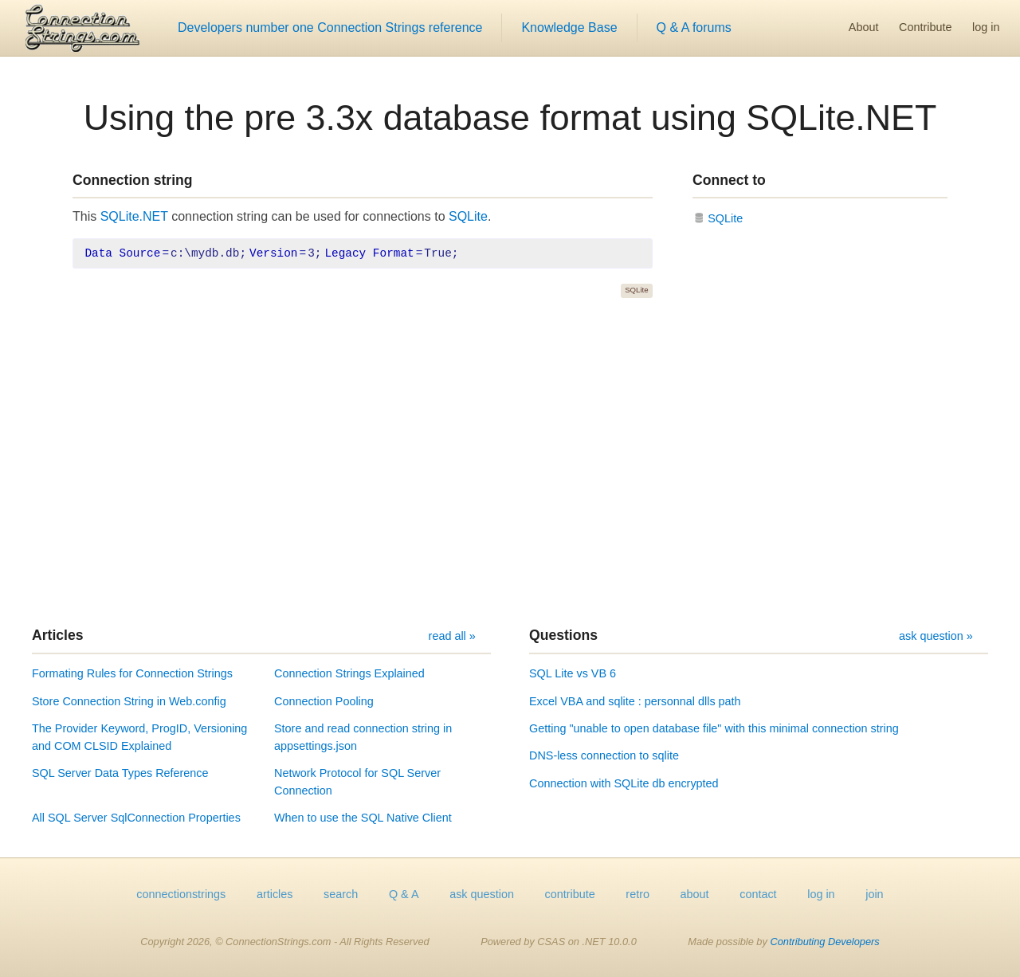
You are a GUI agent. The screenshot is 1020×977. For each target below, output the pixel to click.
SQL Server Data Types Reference (120, 773)
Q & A (404, 894)
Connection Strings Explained (349, 673)
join (874, 894)
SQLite (468, 216)
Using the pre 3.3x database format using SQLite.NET (510, 117)
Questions (563, 635)
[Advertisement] (510, 462)
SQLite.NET (134, 216)
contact (758, 894)
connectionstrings (181, 894)
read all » (452, 636)
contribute (570, 894)
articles (275, 894)
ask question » (936, 636)
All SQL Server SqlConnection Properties (136, 817)
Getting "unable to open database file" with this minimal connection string (714, 728)
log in (985, 27)
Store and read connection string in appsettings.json (363, 737)
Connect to (729, 180)
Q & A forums (694, 27)
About (864, 27)
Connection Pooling (324, 701)
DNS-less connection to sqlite (604, 755)
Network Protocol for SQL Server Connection (357, 782)
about (695, 894)
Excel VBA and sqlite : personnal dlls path (635, 701)
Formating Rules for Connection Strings (132, 673)
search (341, 894)
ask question (481, 894)
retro (637, 894)
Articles (58, 635)
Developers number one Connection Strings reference (330, 27)
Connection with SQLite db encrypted (624, 783)
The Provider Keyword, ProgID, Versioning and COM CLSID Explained (139, 737)
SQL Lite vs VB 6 (572, 673)
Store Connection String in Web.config (129, 701)
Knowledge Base (569, 27)
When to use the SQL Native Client (363, 817)
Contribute (925, 27)
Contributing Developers (824, 942)
